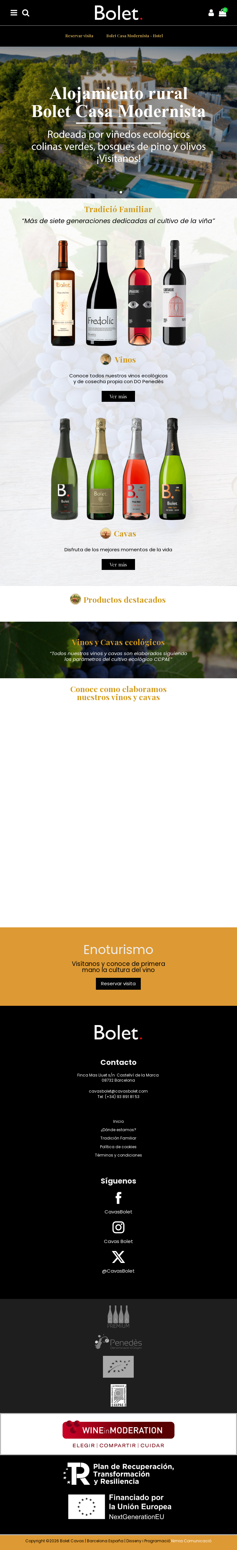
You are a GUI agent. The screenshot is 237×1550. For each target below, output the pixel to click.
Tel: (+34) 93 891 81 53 (118, 1096)
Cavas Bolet (118, 1241)
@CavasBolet (118, 1270)
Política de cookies (118, 1146)
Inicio (118, 1121)
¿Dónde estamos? (118, 1129)
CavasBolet (118, 1211)
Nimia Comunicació (191, 1541)
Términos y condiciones (118, 1155)
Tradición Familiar (118, 1138)
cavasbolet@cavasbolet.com (118, 1091)
